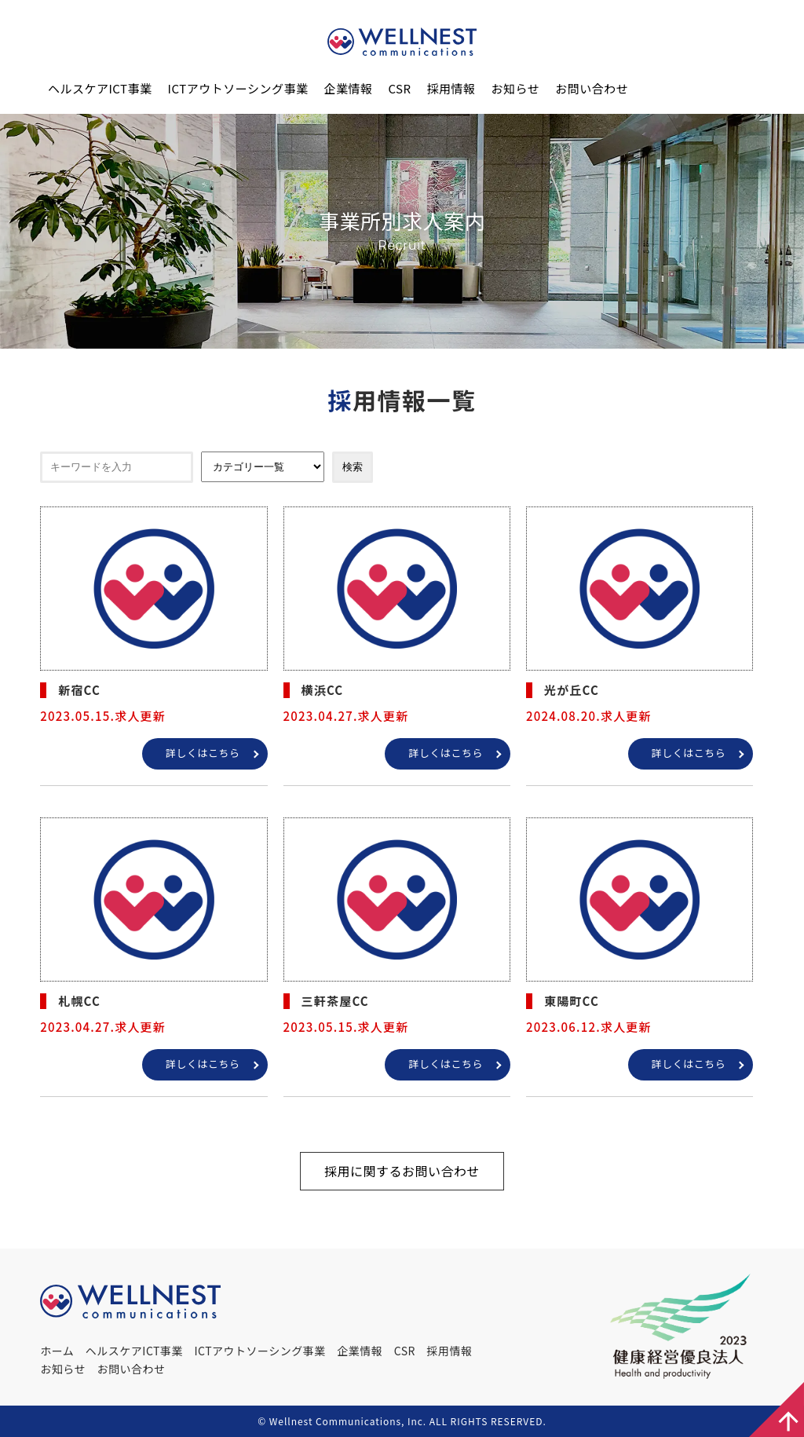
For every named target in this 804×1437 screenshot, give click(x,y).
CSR (399, 88)
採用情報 (451, 88)
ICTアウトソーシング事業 (238, 88)
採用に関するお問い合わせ (402, 1170)
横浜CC (323, 690)
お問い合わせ (591, 88)
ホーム (57, 1350)
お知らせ (516, 88)
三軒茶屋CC (335, 1001)
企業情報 (347, 88)
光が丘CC (571, 690)
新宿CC (79, 690)
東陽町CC (571, 1001)
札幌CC (79, 1001)
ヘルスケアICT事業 (100, 88)
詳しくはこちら (203, 752)
